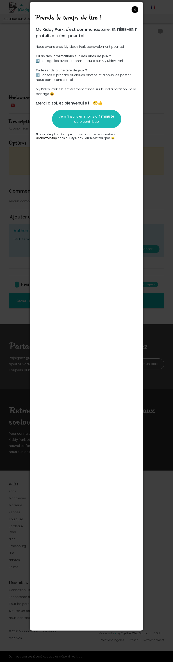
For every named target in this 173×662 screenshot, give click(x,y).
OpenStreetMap (46, 138)
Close (135, 9)
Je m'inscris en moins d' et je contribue (86, 119)
